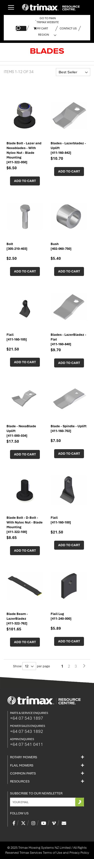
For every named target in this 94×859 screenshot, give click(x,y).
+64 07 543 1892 (26, 731)
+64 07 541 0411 (26, 744)
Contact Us (68, 28)
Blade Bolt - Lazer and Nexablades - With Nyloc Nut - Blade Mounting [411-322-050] (24, 152)
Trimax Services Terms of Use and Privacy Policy (54, 853)
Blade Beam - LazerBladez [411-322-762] (17, 618)
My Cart (41, 28)
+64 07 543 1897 (26, 718)
